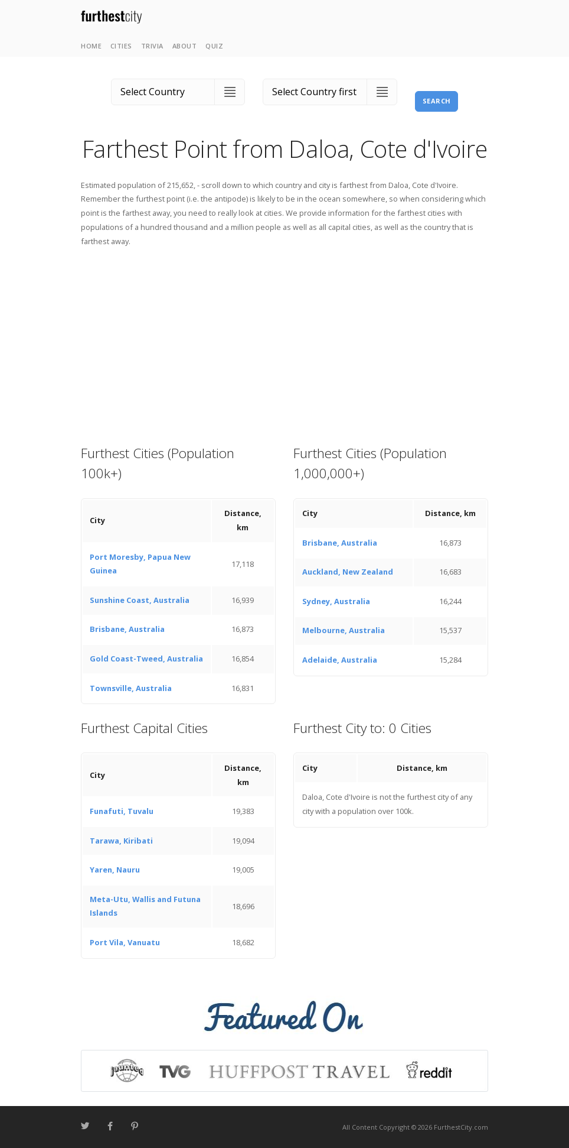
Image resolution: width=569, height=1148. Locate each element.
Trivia (152, 45)
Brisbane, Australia (127, 629)
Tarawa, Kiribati (121, 840)
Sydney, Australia (336, 601)
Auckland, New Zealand (347, 571)
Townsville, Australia (131, 688)
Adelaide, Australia (339, 659)
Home (91, 45)
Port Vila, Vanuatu (125, 942)
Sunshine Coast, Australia (139, 600)
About (184, 45)
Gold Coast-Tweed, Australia (146, 658)
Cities (121, 45)
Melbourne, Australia (343, 630)
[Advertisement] (284, 345)
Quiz (214, 45)
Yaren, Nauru (115, 869)
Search (437, 100)
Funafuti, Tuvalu (121, 811)
